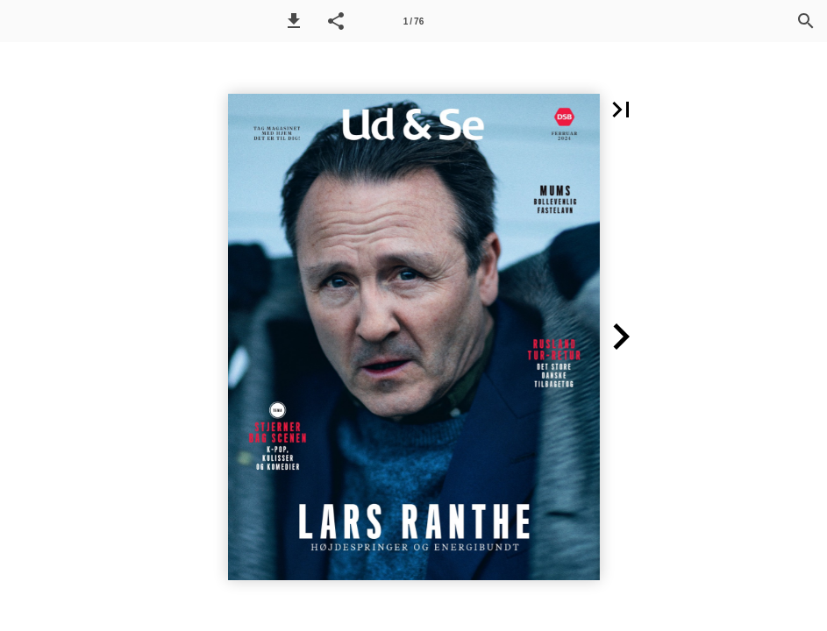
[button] (294, 21)
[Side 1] (414, 21)
